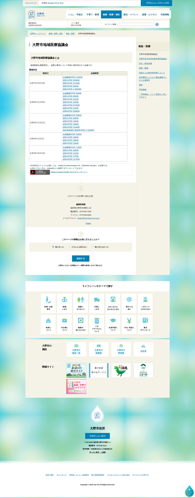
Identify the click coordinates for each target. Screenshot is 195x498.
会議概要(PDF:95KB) (72, 93)
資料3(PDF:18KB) (71, 124)
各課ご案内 (50, 475)
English (51, 3)
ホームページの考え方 (140, 475)
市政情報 (165, 14)
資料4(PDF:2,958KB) (72, 89)
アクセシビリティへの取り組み (118, 475)
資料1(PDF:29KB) (71, 137)
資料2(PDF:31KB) (71, 99)
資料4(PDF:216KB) (71, 127)
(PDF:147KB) (71, 159)
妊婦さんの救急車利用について (152, 73)
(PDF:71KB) (72, 147)
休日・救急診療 (145, 63)
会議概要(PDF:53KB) (72, 134)
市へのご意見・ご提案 (97, 452)
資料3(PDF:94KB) (71, 86)
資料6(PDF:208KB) (71, 111)
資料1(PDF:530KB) (71, 80)
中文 (62, 3)
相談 (141, 85)
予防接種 (142, 89)
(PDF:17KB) (71, 156)
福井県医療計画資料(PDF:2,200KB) (78, 130)
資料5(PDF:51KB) (71, 108)
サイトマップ (31, 3)
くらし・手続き (75, 14)
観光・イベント (130, 14)
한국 (57, 3)
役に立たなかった (102, 247)
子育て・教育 (92, 14)
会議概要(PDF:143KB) (73, 77)
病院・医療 (143, 68)
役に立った (59, 247)
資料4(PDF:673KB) (71, 105)
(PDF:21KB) (71, 153)
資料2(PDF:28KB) (71, 140)
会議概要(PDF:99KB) (72, 115)
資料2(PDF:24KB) (71, 121)
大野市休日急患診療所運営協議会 (153, 59)
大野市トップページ (38, 34)
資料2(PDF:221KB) (71, 83)
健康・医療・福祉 (111, 14)
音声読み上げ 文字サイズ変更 (157, 3)
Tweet (88, 223)
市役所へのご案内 (97, 436)
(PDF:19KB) (71, 150)
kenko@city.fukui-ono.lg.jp (88, 218)
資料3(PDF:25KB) (71, 102)
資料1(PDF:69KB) (71, 118)
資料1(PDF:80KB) (71, 96)
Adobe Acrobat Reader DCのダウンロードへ (59, 172)
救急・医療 (70, 34)
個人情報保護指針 (97, 475)
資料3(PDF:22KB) (71, 143)
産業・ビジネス (149, 14)
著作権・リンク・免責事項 (79, 475)
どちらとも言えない (79, 247)
